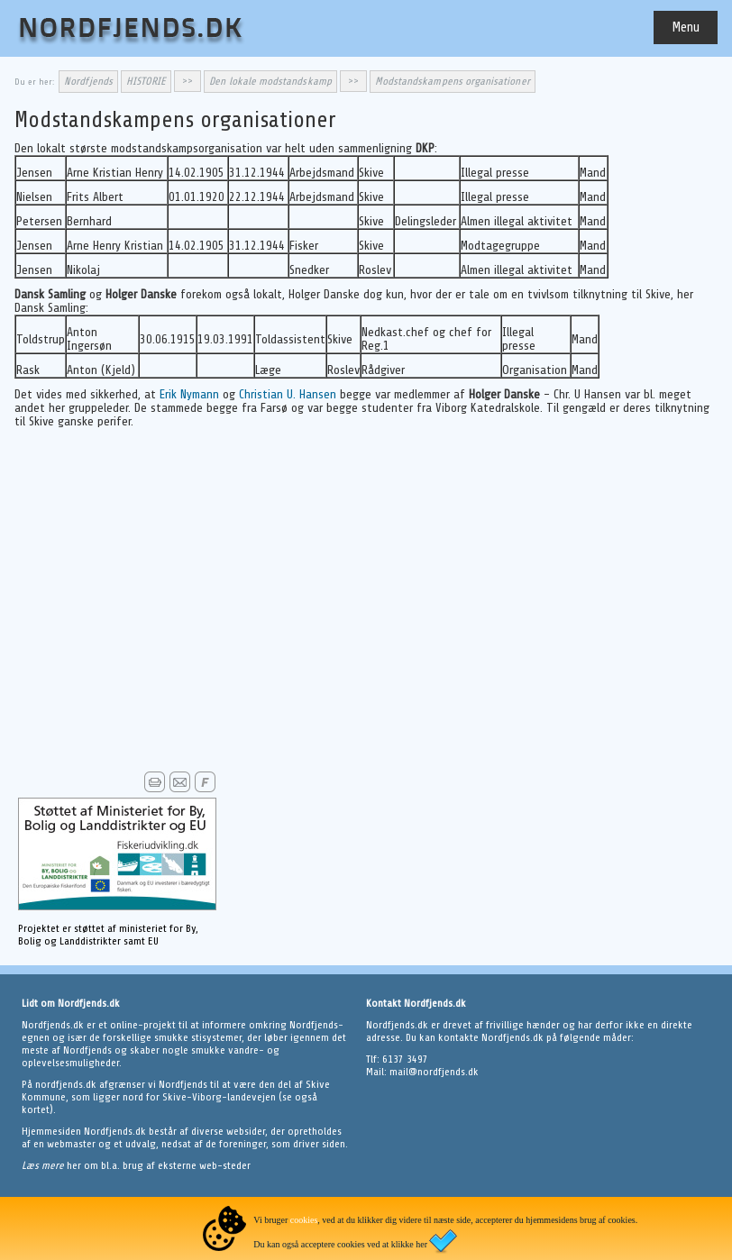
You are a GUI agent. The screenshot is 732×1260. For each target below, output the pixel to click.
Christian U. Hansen (287, 394)
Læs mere (44, 1165)
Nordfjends (88, 81)
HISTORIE (146, 81)
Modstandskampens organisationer (452, 81)
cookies (304, 1220)
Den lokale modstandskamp (270, 81)
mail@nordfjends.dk (434, 1071)
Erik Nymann (189, 394)
